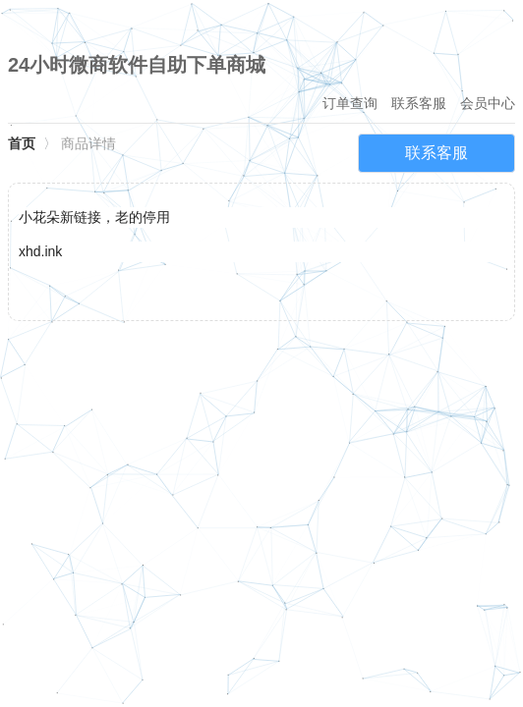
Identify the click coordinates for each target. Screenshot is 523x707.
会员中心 (487, 103)
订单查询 (350, 103)
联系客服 (418, 103)
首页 (21, 143)
